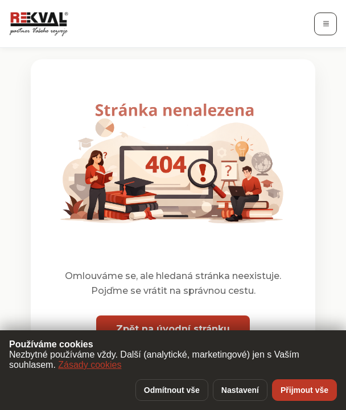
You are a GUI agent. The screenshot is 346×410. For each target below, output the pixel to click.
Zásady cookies (89, 365)
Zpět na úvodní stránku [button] (173, 328)
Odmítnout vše (172, 390)
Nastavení (240, 390)
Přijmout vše (304, 390)
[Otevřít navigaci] (325, 24)
